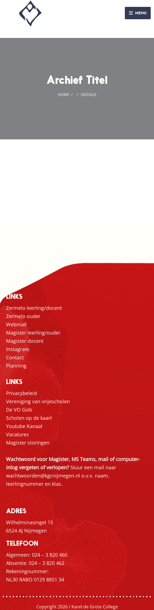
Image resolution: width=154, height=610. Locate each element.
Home (63, 94)
